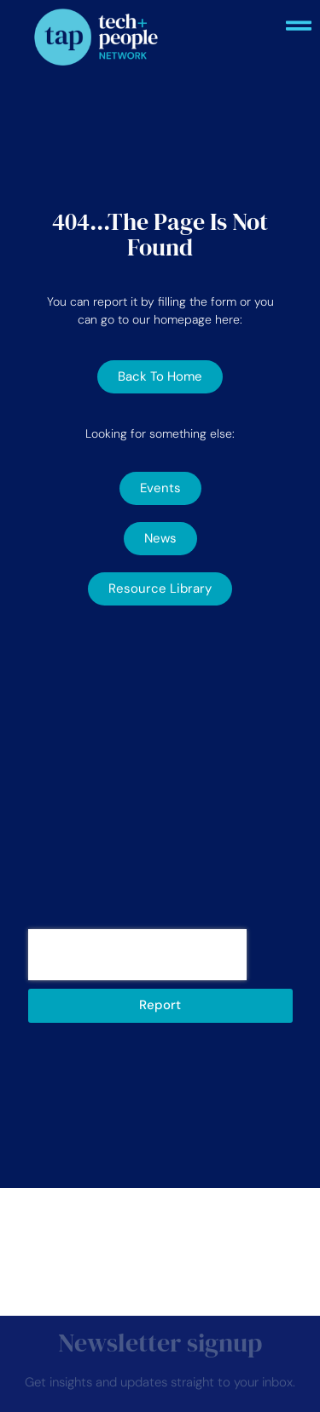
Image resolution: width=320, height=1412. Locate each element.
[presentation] (137, 954)
